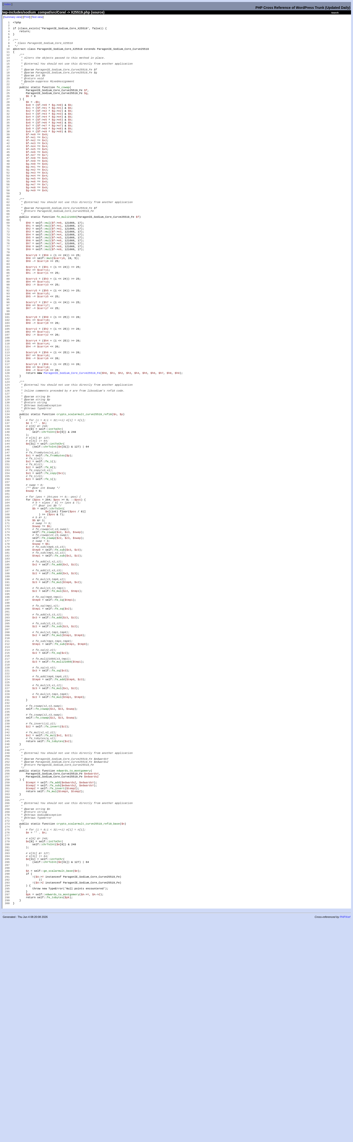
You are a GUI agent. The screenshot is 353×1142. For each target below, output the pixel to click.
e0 (45, 126)
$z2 (28, 579)
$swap (30, 608)
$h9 (28, 306)
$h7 (28, 299)
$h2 (28, 281)
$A (27, 1083)
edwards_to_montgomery (74, 958)
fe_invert (52, 903)
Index (7, 4)
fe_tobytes (55, 921)
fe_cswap (63, 104)
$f (85, 107)
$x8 (28, 155)
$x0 (28, 126)
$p (121, 513)
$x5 (28, 144)
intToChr (55, 531)
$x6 (28, 148)
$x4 (28, 141)
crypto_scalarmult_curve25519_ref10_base (88, 1024)
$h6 (28, 295)
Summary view (13, 16)
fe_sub (60, 682)
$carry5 (31, 358)
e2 (45, 133)
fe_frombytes (55, 564)
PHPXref (345, 1137)
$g (85, 111)
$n (114, 513)
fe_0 (48, 579)
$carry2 (31, 406)
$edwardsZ (91, 965)
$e (27, 524)
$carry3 (31, 343)
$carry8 (31, 450)
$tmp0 (36, 682)
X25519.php (80, 12)
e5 (45, 144)
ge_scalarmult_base (58, 1083)
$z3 (28, 594)
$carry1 (31, 328)
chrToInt (48, 535)
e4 (45, 141)
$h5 (28, 292)
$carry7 (31, 373)
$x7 (28, 152)
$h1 (28, 277)
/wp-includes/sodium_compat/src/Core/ (34, 12)
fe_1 (48, 571)
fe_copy (51, 586)
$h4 (28, 288)
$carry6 (31, 435)
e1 (45, 130)
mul (47, 273)
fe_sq (59, 745)
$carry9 (31, 314)
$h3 (28, 284)
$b (27, 115)
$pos (37, 619)
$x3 (28, 137)
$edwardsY (91, 962)
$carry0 (31, 391)
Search (335, 13)
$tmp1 (36, 689)
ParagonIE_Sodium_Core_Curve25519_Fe (72, 461)
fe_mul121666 (66, 266)
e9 (45, 159)
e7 (45, 152)
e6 (45, 148)
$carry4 (31, 420)
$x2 (28, 133)
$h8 (28, 303)
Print (26, 16)
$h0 (28, 273)
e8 (45, 155)
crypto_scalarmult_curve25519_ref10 (84, 513)
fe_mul (57, 722)
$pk (28, 1113)
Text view (37, 16)
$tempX (31, 973)
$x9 (28, 159)
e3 (45, 137)
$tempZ (31, 977)
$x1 (28, 130)
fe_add (57, 700)
